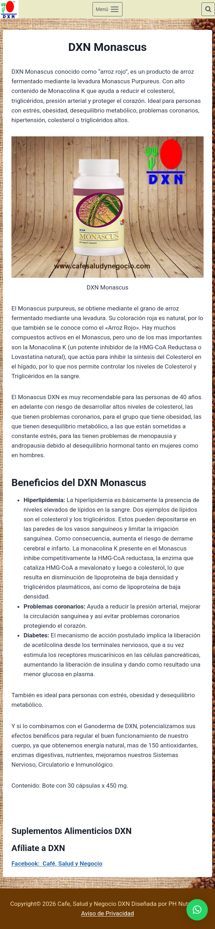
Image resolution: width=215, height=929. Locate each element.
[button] (197, 909)
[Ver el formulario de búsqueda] (208, 9)
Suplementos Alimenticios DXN (71, 831)
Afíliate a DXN (38, 848)
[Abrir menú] (107, 9)
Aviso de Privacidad (107, 913)
